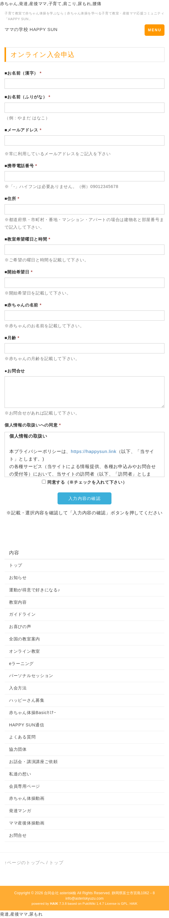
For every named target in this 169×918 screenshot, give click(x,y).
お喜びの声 (20, 626)
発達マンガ (20, 810)
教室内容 (18, 602)
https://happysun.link (93, 451)
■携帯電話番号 (21, 165)
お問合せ (18, 835)
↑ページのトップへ (25, 862)
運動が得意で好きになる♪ (34, 589)
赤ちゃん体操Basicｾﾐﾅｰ (32, 712)
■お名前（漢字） (23, 73)
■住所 (12, 198)
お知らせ (18, 577)
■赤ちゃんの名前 (23, 305)
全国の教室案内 (24, 638)
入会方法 (18, 687)
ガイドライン (22, 614)
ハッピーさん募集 (27, 700)
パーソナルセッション (31, 675)
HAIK (133, 903)
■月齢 (12, 337)
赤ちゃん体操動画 (27, 798)
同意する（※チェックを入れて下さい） (84, 482)
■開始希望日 (19, 272)
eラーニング (21, 663)
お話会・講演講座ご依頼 (33, 761)
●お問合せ (15, 370)
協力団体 (18, 749)
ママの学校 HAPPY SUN (31, 29)
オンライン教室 (24, 651)
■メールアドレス (23, 130)
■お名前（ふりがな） (27, 96)
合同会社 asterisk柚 (60, 893)
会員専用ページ (24, 786)
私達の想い (20, 774)
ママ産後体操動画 (27, 823)
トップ (15, 565)
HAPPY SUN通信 (26, 724)
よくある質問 (22, 737)
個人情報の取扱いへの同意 (33, 425)
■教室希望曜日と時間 (27, 239)
